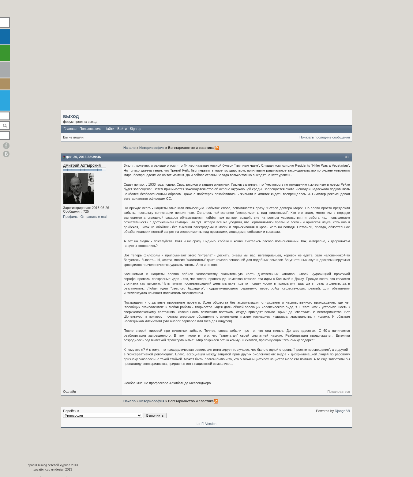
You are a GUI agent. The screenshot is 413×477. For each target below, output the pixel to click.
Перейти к (115, 413)
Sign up (135, 129)
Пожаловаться (338, 391)
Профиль (70, 216)
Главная (70, 129)
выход (71, 116)
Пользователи (91, 129)
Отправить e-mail (94, 216)
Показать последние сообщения (324, 137)
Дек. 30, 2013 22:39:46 (83, 157)
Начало (130, 148)
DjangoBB (342, 411)
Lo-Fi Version (206, 424)
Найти (109, 129)
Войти (122, 129)
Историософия (151, 148)
